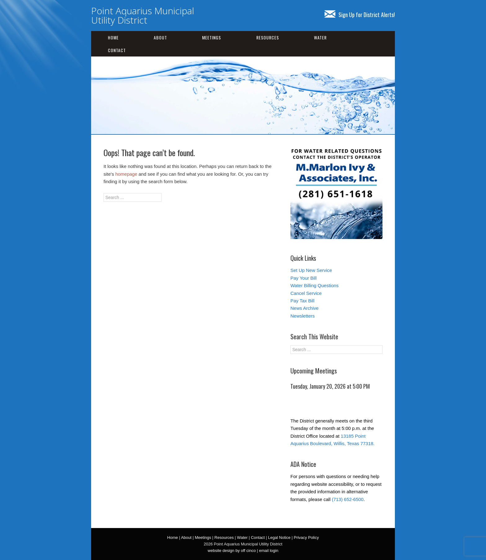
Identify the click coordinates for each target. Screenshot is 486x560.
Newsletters (302, 315)
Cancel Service (306, 293)
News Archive (304, 308)
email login (268, 550)
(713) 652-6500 (348, 499)
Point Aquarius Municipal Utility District (142, 15)
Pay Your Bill (303, 278)
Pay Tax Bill (302, 300)
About (160, 37)
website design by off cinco (232, 550)
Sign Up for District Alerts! (360, 15)
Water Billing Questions (314, 285)
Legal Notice (279, 537)
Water (320, 37)
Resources (267, 37)
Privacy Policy (306, 537)
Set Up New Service (311, 270)
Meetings (211, 37)
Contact (117, 50)
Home (113, 37)
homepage (126, 174)
